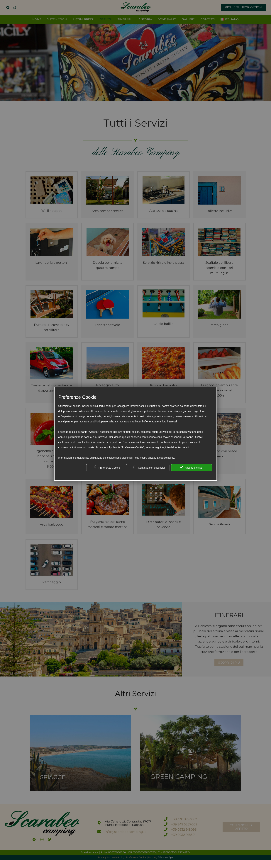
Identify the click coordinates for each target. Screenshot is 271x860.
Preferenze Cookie (106, 467)
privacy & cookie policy (161, 457)
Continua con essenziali (149, 467)
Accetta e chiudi (191, 467)
